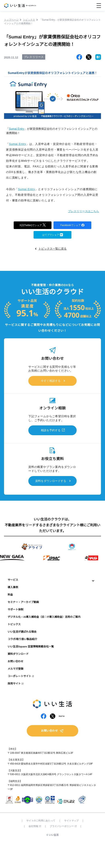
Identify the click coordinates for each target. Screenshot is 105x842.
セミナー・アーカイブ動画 (23, 602)
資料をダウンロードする (50, 480)
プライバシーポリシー (63, 826)
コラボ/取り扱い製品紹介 (22, 639)
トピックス (14, 624)
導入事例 (13, 587)
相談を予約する (51, 430)
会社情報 (35, 826)
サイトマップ (71, 820)
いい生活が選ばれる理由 (22, 631)
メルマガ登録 (15, 668)
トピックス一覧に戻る (52, 248)
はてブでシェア (52, 234)
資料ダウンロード (18, 653)
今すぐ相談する (51, 380)
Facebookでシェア (72, 225)
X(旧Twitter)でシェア (33, 224)
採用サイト (14, 683)
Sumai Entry (16, 128)
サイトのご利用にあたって (40, 820)
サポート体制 (15, 609)
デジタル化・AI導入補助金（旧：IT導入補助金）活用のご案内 (44, 616)
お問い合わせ (15, 661)
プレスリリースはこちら (83, 211)
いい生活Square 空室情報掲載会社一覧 (31, 646)
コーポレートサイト (19, 676)
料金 (10, 594)
